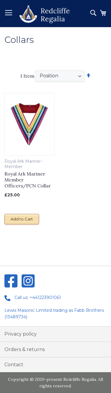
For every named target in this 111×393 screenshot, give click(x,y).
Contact (13, 364)
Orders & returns (24, 349)
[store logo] (44, 14)
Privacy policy (20, 334)
